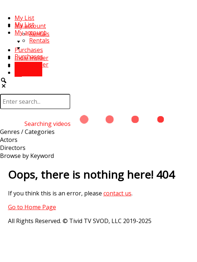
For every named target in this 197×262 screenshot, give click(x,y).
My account (30, 32)
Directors (12, 148)
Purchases (29, 50)
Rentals (39, 40)
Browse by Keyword (27, 156)
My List (24, 18)
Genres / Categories (27, 132)
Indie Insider (31, 64)
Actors (8, 140)
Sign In (28, 72)
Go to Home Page (32, 207)
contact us (117, 193)
